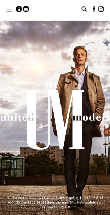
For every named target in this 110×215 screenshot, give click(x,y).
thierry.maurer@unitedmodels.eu (74, 202)
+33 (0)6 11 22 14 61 (29, 202)
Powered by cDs (58, 206)
